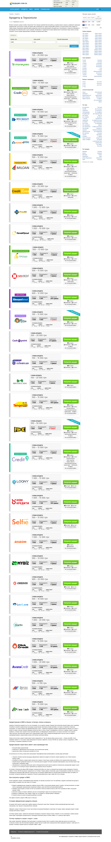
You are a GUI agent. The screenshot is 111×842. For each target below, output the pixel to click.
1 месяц (84, 74)
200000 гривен (98, 53)
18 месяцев (99, 66)
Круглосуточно (86, 131)
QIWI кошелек (86, 97)
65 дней (84, 71)
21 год (84, 86)
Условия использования (42, 831)
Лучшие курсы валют (89, 14)
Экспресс (84, 136)
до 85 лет (99, 85)
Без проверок (86, 125)
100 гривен (85, 33)
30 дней (84, 68)
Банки (36, 9)
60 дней (84, 69)
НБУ (101, 27)
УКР (97, 9)
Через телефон (86, 139)
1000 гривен (85, 41)
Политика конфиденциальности (26, 831)
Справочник (45, 9)
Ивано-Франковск (87, 158)
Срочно (84, 134)
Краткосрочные (98, 71)
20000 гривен (98, 38)
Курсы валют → (57, 0)
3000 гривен (85, 45)
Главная (11, 14)
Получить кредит (70, 59)
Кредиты (24, 9)
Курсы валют (14, 9)
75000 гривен (98, 48)
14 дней (84, 65)
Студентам (85, 110)
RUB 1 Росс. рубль (58, 6)
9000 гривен (85, 54)
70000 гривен (98, 46)
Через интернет (86, 138)
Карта (83, 92)
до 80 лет (99, 83)
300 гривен (85, 37)
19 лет (84, 83)
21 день (84, 66)
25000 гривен (98, 40)
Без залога (85, 115)
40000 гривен (98, 43)
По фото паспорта (97, 126)
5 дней (84, 60)
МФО (31, 9)
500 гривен (85, 40)
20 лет (84, 85)
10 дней (84, 63)
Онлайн (84, 109)
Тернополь (99, 158)
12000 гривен (98, 35)
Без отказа (85, 123)
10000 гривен (98, 33)
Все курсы (85, 27)
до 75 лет (99, 81)
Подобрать (74, 46)
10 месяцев (99, 65)
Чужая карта (99, 95)
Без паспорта (98, 109)
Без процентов (86, 126)
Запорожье (85, 156)
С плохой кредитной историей (85, 120)
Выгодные (99, 134)
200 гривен (85, 35)
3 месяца (99, 60)
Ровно (100, 154)
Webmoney (99, 97)
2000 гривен (85, 43)
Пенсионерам (85, 112)
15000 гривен (98, 37)
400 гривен (85, 38)
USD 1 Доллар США (58, 2)
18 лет (84, 81)
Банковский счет (86, 95)
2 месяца (84, 76)
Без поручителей (97, 113)
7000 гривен (85, 51)
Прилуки (99, 153)
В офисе (100, 98)
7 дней (84, 61)
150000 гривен (98, 51)
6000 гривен (85, 49)
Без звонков (85, 133)
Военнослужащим (97, 130)
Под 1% (100, 115)
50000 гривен (98, 45)
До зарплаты (85, 107)
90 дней (84, 73)
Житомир (84, 154)
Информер (13, 831)
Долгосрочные (98, 76)
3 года (100, 69)
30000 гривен (98, 41)
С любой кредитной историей (99, 138)
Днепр (84, 153)
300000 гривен (98, 54)
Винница (84, 151)
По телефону (98, 112)
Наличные (84, 93)
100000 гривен (98, 49)
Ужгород (99, 159)
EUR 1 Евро (56, 4)
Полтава (100, 151)
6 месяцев (99, 63)
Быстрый (99, 146)
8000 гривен (85, 53)
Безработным (85, 113)
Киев (83, 159)
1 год (100, 68)
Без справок (85, 117)
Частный (100, 107)
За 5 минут (99, 144)
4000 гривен (85, 46)
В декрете (99, 128)
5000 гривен (85, 48)
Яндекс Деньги (86, 98)
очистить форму (63, 46)
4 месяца (99, 61)
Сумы (100, 156)
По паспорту (98, 110)
